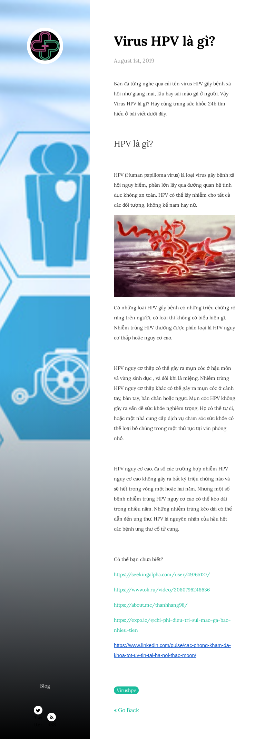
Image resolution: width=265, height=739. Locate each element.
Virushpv (126, 690)
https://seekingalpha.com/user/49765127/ (162, 574)
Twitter (38, 711)
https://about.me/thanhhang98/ (151, 605)
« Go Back (126, 710)
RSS (51, 718)
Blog (45, 686)
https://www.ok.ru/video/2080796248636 (162, 590)
